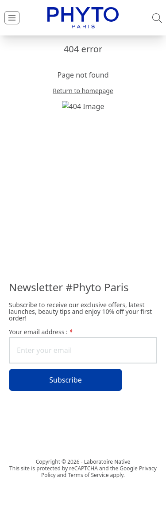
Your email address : (41, 331)
